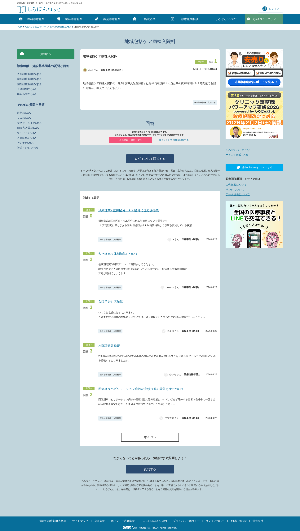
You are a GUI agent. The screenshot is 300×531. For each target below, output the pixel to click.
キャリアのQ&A (26, 132)
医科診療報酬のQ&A (60, 26)
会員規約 (99, 520)
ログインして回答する (150, 158)
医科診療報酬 (36, 19)
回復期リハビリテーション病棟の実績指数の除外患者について (141, 389)
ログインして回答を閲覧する (174, 140)
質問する (150, 469)
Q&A (266, 19)
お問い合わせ (239, 520)
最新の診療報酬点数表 (52, 520)
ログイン (270, 8)
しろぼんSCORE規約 (154, 520)
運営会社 (258, 520)
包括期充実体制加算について (118, 253)
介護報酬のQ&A (26, 89)
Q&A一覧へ (150, 437)
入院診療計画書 (109, 345)
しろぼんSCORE (226, 19)
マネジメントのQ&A (29, 122)
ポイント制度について (239, 154)
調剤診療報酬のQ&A (29, 84)
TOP (19, 26)
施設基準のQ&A (26, 94)
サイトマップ (80, 520)
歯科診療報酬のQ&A (29, 78)
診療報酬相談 (189, 19)
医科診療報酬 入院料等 (204, 102)
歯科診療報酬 (73, 19)
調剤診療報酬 (112, 19)
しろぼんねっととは (238, 150)
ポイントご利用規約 (123, 520)
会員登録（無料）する (130, 140)
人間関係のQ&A (26, 137)
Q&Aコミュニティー (35, 26)
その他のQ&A (25, 142)
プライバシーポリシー (186, 520)
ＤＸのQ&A (24, 117)
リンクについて (235, 189)
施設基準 (150, 19)
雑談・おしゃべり (27, 147)
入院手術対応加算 (110, 301)
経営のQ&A (24, 112)
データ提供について (238, 194)
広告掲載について (236, 184)
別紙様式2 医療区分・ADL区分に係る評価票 (128, 210)
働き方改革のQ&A (28, 127)
